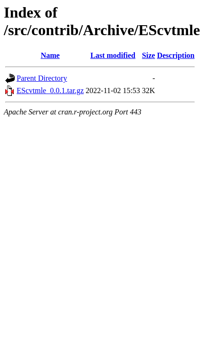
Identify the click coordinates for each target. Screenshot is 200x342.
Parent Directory (42, 78)
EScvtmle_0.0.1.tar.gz (50, 90)
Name (50, 55)
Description (175, 55)
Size (148, 55)
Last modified (112, 55)
